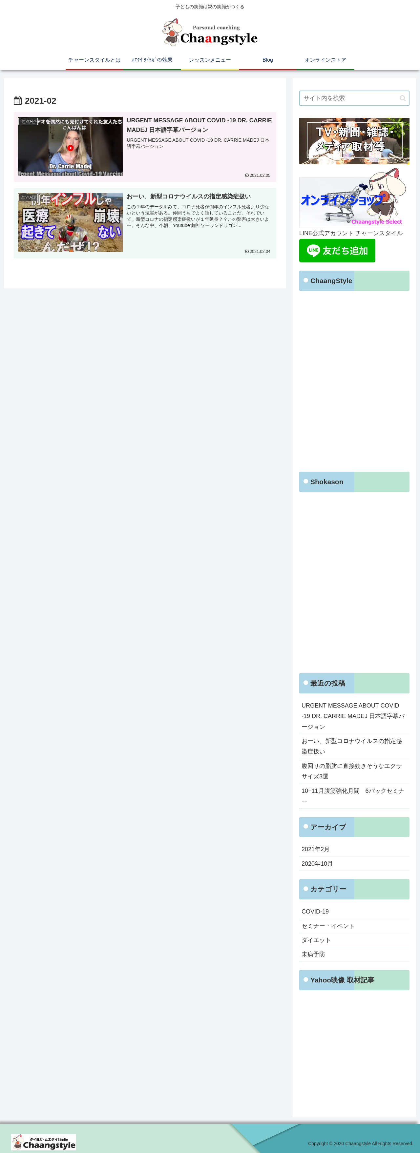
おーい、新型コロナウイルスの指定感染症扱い (352, 746)
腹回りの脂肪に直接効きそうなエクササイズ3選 (352, 771)
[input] (354, 98)
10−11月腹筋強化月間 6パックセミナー (353, 796)
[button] (403, 98)
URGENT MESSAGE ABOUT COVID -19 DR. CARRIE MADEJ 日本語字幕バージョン (353, 716)
